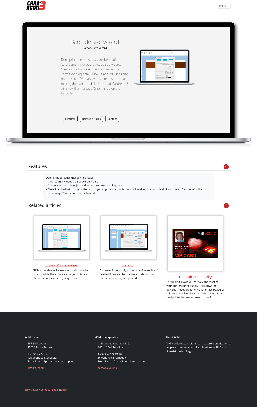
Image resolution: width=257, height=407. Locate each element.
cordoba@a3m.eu (108, 368)
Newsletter (31, 389)
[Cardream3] (36, 5)
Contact (112, 119)
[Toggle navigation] (224, 5)
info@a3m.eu (36, 368)
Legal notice (59, 389)
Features (70, 119)
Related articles (91, 119)
